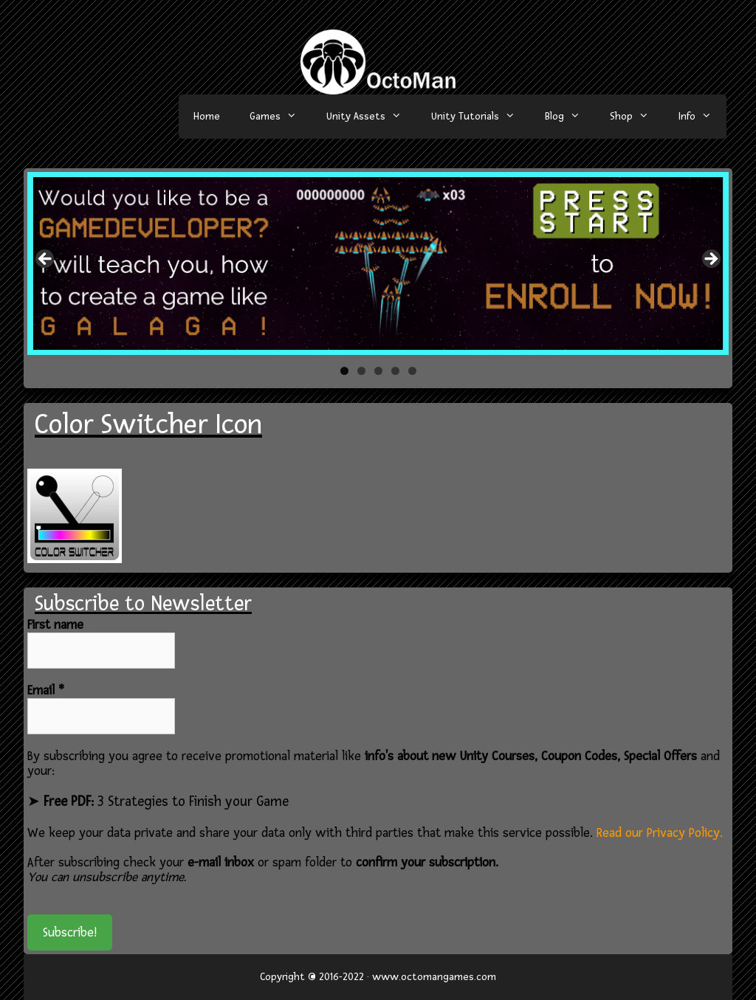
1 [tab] (344, 371)
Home (206, 116)
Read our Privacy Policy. (660, 833)
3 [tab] (378, 371)
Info (702, 116)
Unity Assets (371, 116)
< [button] (46, 260)
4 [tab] (395, 371)
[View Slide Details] (378, 263)
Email (45, 690)
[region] (378, 263)
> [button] (710, 260)
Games (281, 116)
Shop (637, 116)
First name (55, 625)
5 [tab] (412, 371)
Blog (570, 116)
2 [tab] (361, 371)
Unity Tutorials (480, 116)
